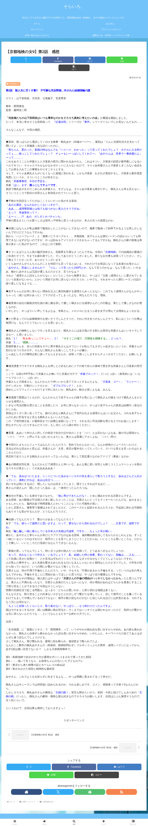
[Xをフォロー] (71, 784)
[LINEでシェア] (97, 60)
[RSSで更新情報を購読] (84, 784)
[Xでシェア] (28, 60)
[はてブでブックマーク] (74, 60)
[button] (120, 60)
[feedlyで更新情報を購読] (77, 784)
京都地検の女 (13, 76)
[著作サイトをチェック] (64, 784)
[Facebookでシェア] (51, 60)
